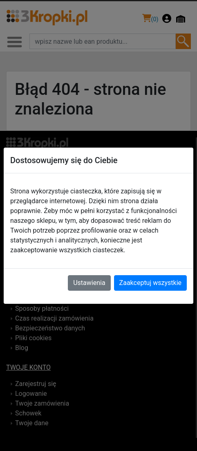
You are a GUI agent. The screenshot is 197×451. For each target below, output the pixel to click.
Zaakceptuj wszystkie (150, 283)
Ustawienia (89, 283)
